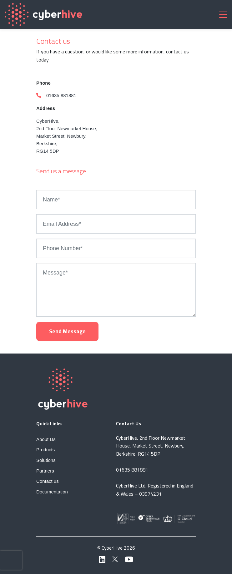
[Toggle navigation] (223, 14)
